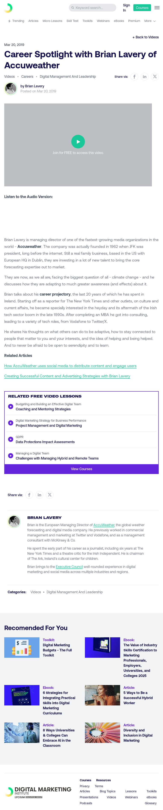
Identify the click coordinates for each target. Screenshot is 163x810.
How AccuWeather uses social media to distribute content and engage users (70, 365)
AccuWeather (103, 525)
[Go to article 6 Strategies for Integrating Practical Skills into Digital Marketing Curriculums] (21, 695)
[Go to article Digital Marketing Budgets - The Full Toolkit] (21, 647)
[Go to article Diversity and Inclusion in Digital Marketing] (102, 732)
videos (36, 592)
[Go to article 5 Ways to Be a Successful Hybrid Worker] (102, 695)
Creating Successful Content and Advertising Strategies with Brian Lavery (67, 375)
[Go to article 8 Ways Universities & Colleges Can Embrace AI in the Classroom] (21, 732)
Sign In (126, 7)
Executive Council (69, 566)
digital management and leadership (75, 592)
